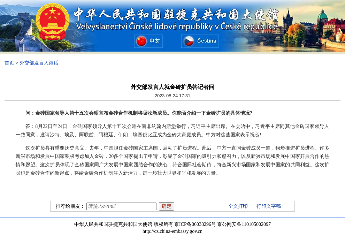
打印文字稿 (268, 206)
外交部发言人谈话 (39, 63)
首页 (9, 63)
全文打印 (238, 206)
